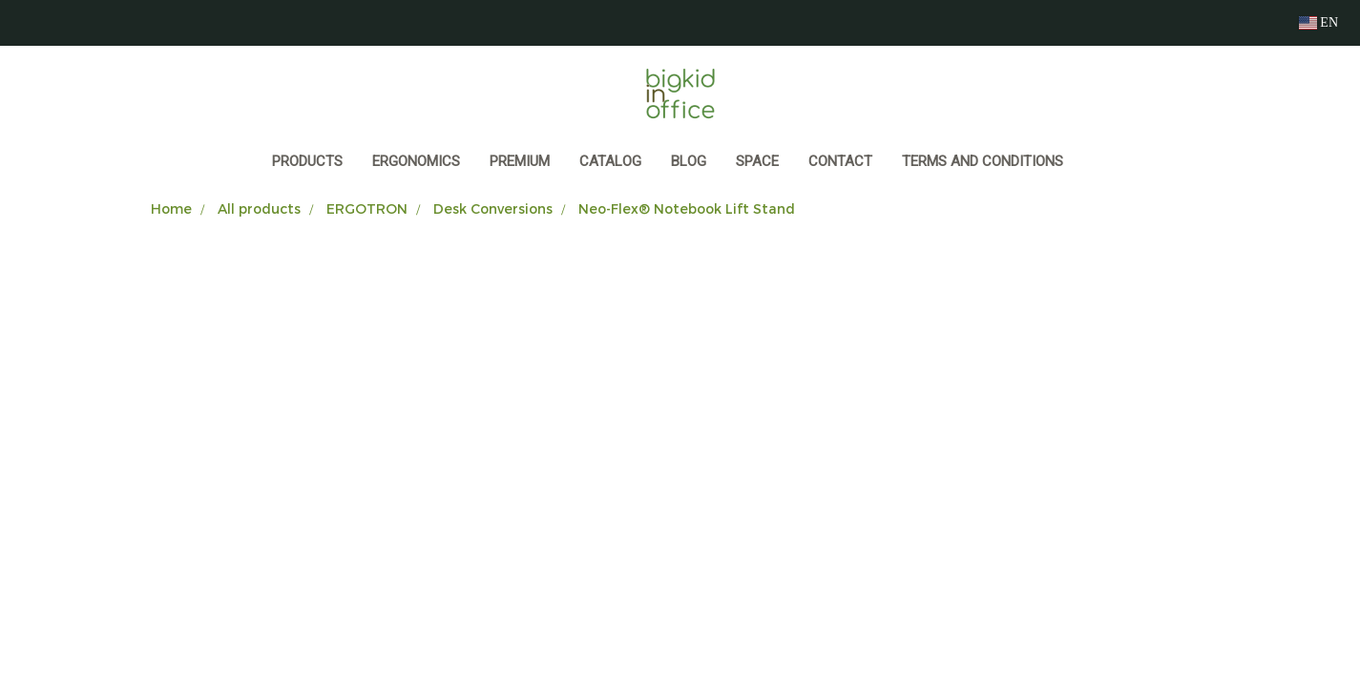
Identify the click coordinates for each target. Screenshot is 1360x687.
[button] (1095, 163)
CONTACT (840, 161)
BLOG (688, 161)
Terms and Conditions (982, 161)
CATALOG (610, 161)
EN (1318, 22)
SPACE (757, 161)
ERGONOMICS (416, 161)
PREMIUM (520, 161)
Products (307, 161)
